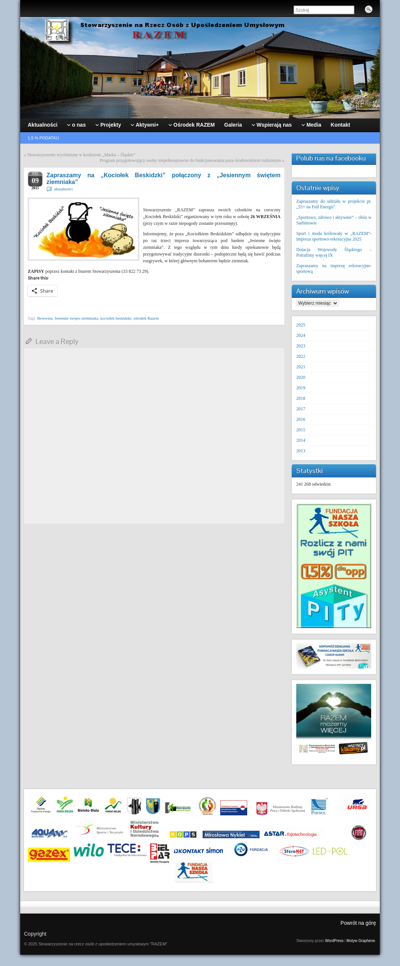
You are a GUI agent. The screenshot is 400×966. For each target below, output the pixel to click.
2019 (300, 387)
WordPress (334, 941)
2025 (300, 324)
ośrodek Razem (146, 318)
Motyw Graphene (360, 941)
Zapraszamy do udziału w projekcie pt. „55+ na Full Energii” (334, 204)
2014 (300, 440)
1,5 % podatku (43, 138)
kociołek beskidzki (115, 318)
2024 (300, 335)
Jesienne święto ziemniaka (77, 318)
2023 (300, 345)
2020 (300, 377)
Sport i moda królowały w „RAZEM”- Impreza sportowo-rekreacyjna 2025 (334, 236)
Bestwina (44, 318)
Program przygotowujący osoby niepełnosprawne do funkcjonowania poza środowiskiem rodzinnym (190, 160)
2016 (300, 419)
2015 (300, 429)
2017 (300, 408)
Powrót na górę (358, 923)
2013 (300, 450)
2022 (300, 356)
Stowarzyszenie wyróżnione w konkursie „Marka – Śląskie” (81, 154)
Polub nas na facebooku (331, 158)
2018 (300, 398)
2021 (300, 366)
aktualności (63, 189)
